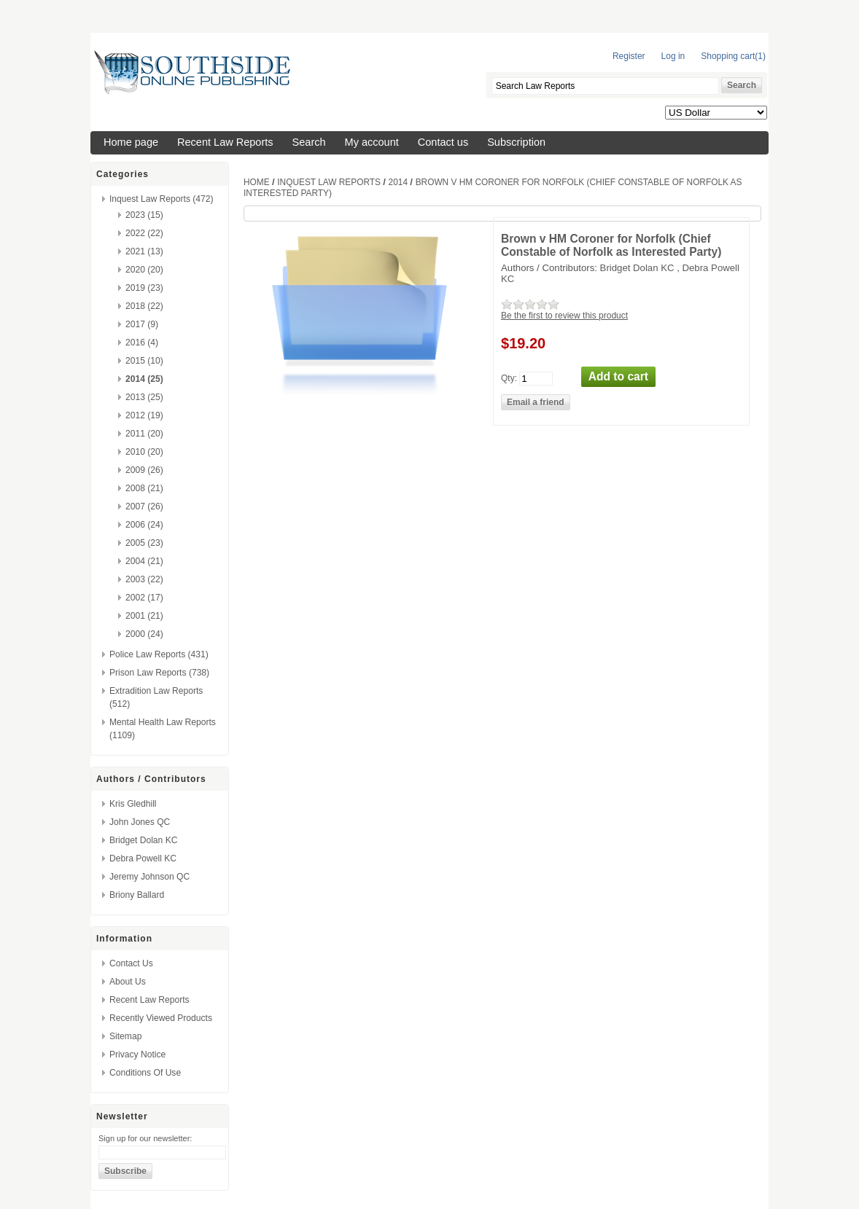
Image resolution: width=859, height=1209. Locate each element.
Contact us (443, 142)
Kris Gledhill (133, 804)
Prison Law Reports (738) (159, 673)
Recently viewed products (160, 1018)
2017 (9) (141, 324)
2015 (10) (144, 361)
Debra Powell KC (142, 858)
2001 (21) (144, 616)
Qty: (509, 377)
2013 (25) (144, 397)
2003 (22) (144, 579)
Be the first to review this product (564, 315)
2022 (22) (144, 233)
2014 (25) (144, 379)
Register (629, 56)
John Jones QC (139, 822)
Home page (131, 142)
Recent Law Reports (225, 142)
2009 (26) (144, 470)
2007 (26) (144, 506)
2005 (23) (144, 543)
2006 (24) (144, 525)
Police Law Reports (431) (159, 654)
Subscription (516, 142)
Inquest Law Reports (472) (161, 199)
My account (372, 142)
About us (127, 982)
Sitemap (125, 1036)
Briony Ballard (136, 895)
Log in (673, 56)
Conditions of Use (145, 1073)
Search (309, 142)
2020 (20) (144, 270)
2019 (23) (144, 288)
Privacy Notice (137, 1054)
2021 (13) (144, 251)
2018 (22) (144, 306)
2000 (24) (144, 634)
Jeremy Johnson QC (149, 877)
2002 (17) (144, 597)
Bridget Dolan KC (143, 840)
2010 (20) (144, 452)
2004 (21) (144, 561)
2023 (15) (144, 215)
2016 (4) (141, 342)
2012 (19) (144, 415)
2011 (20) (144, 434)
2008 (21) (144, 488)
